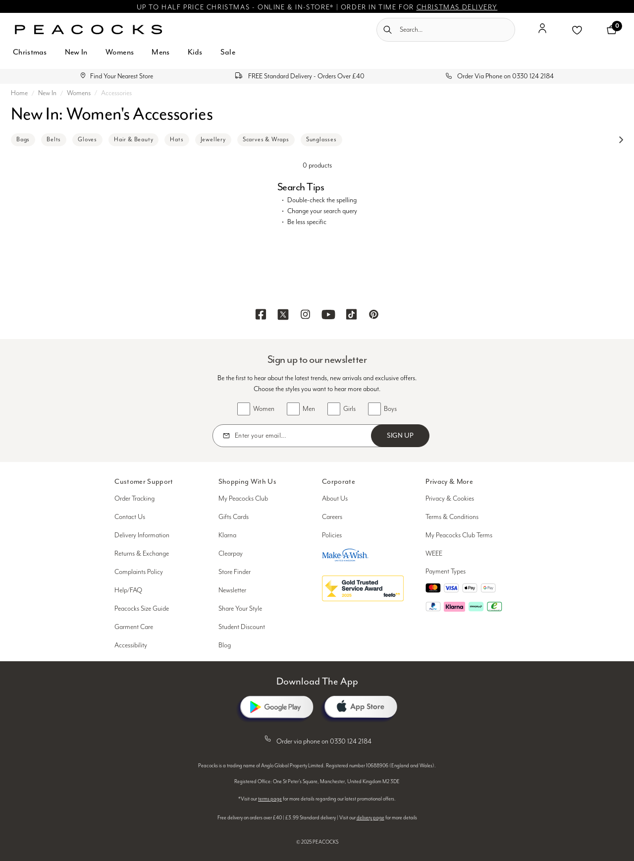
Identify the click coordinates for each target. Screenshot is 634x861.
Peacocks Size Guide (141, 609)
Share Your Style (240, 609)
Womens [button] (120, 52)
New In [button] (76, 52)
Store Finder (234, 572)
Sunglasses (321, 139)
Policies (332, 535)
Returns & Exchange (141, 554)
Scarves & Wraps (266, 139)
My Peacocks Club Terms (458, 535)
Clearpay (230, 554)
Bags (23, 139)
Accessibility (130, 645)
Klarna (227, 535)
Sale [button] (227, 52)
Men (309, 409)
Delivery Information (141, 535)
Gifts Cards (233, 517)
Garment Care (133, 627)
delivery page (370, 818)
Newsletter (232, 590)
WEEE (433, 554)
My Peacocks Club (243, 499)
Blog (224, 645)
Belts (54, 139)
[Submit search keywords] (387, 30)
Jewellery (213, 139)
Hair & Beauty (133, 139)
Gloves (87, 139)
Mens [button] (160, 52)
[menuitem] (30, 58)
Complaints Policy (138, 572)
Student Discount (241, 627)
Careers (332, 517)
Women (263, 409)
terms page (270, 799)
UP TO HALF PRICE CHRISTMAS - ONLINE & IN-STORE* (235, 7)
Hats (176, 139)
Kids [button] (195, 52)
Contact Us (129, 517)
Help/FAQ (128, 590)
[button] (542, 32)
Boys (390, 409)
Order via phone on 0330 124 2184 (317, 740)
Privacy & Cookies (449, 499)
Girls (349, 409)
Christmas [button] (30, 52)
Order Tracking (134, 499)
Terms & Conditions (451, 517)
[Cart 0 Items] (611, 29)
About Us (335, 499)
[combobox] (445, 30)
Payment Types (445, 571)
